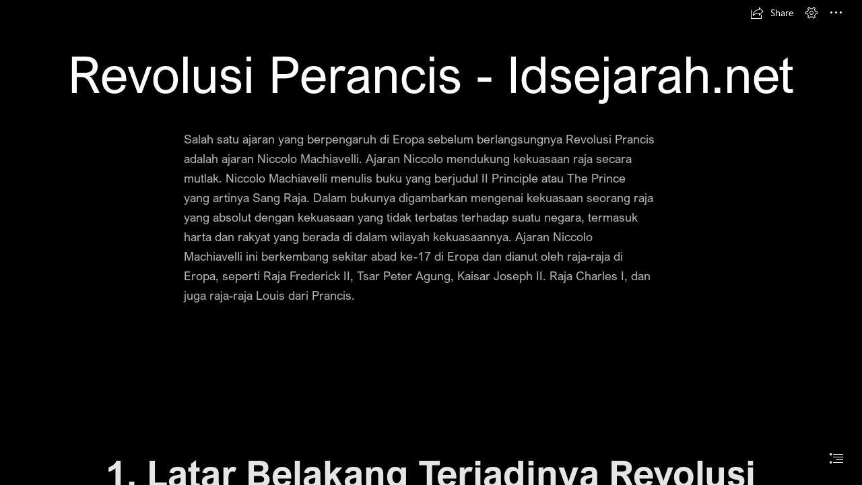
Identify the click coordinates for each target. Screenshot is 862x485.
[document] (431, 242)
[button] (772, 13)
